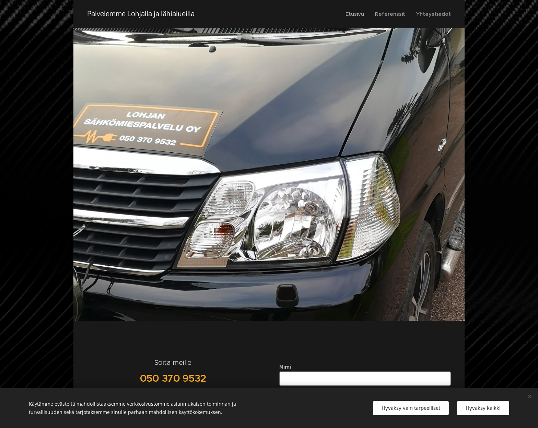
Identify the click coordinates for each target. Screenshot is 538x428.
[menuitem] (356, 14)
